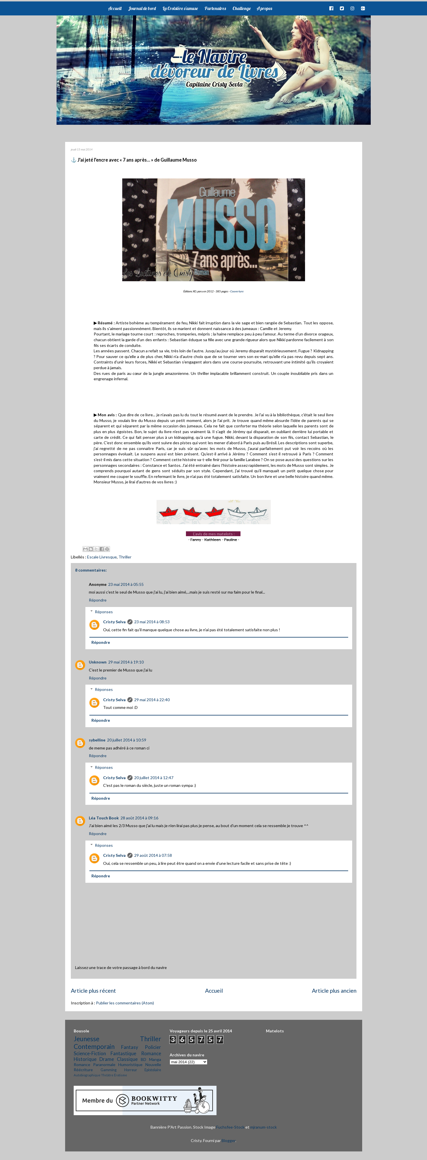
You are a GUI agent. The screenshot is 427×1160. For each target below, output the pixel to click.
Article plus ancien (334, 990)
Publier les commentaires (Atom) (125, 1002)
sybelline (97, 739)
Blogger (228, 1140)
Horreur (130, 1070)
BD (143, 1059)
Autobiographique (87, 1075)
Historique (85, 1059)
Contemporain (94, 1046)
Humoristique (130, 1064)
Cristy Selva (114, 621)
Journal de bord (142, 8)
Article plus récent (93, 990)
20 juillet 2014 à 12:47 (153, 777)
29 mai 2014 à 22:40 (152, 699)
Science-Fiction (90, 1053)
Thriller (125, 556)
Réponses (104, 611)
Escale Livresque (102, 556)
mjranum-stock (263, 1127)
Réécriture (83, 1069)
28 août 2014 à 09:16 (139, 817)
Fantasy (129, 1047)
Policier (153, 1047)
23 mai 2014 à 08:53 (152, 621)
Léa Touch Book (104, 817)
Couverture (237, 291)
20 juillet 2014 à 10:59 (126, 739)
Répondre (98, 600)
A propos (264, 8)
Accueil (114, 8)
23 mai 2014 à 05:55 (126, 584)
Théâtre (107, 1075)
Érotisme (120, 1075)
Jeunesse (86, 1039)
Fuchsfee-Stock (230, 1127)
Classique (127, 1059)
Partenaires (215, 8)
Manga (155, 1059)
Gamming (109, 1070)
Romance (151, 1053)
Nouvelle (153, 1064)
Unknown (98, 662)
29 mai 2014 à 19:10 (126, 662)
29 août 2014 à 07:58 (153, 855)
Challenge (241, 8)
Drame (106, 1059)
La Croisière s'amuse (180, 8)
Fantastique (123, 1053)
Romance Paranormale (94, 1064)
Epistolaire (153, 1070)
